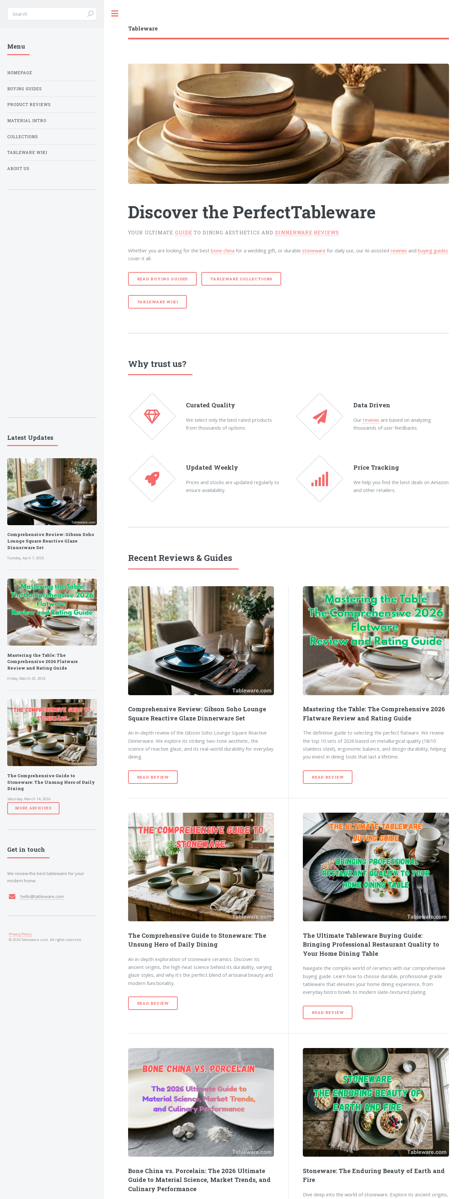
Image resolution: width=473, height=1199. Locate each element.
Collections (22, 136)
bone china (223, 250)
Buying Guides (24, 88)
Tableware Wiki (157, 301)
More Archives (33, 808)
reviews (326, 232)
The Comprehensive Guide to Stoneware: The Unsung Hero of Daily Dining (51, 782)
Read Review (153, 777)
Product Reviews (29, 104)
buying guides (433, 250)
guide (183, 232)
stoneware (314, 250)
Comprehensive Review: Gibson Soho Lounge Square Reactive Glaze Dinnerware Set (50, 540)
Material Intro (26, 120)
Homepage (19, 72)
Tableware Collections (241, 278)
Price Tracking (376, 467)
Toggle (115, 13)
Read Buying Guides (162, 278)
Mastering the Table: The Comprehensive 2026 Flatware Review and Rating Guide (42, 661)
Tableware (333, 212)
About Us (18, 168)
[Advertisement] (52, 303)
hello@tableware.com (42, 896)
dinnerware (293, 232)
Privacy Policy (20, 934)
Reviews (176, 557)
